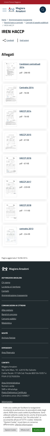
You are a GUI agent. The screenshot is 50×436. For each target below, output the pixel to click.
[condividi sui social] (8, 40)
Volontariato (7, 401)
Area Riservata (8, 352)
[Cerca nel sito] (43, 9)
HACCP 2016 (25, 158)
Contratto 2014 (26, 87)
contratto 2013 (26, 228)
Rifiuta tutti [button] (25, 429)
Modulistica (7, 323)
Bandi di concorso (9, 314)
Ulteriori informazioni (24, 424)
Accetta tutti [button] (38, 429)
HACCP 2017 (25, 181)
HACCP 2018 (25, 205)
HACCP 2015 (25, 134)
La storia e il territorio (11, 286)
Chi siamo (6, 282)
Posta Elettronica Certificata (14, 392)
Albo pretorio (7, 310)
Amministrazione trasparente (14, 295)
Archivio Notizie (8, 337)
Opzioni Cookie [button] (10, 429)
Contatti (5, 291)
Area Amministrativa (11, 382)
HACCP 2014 (25, 111)
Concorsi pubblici (9, 318)
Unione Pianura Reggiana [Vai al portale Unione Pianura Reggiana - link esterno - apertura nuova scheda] (12, 2)
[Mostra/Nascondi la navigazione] (4, 10)
